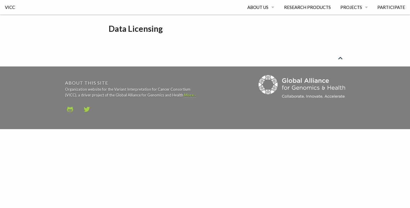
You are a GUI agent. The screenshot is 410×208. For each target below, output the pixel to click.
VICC (10, 7)
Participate (391, 7)
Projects (351, 7)
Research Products (307, 7)
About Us (257, 7)
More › (190, 95)
